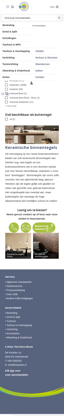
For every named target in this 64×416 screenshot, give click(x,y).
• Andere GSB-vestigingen (19, 298)
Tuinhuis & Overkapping (16, 51)
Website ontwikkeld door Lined (32, 407)
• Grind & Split (12, 317)
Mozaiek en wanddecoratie (41, 255)
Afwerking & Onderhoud (16, 70)
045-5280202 (15, 360)
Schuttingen (9, 38)
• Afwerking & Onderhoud (18, 337)
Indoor (39, 70)
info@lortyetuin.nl (17, 365)
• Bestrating (11, 313)
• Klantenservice (13, 286)
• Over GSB (11, 294)
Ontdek (39, 51)
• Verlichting (11, 329)
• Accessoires (12, 333)
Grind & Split (9, 31)
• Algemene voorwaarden (18, 282)
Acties (6, 77)
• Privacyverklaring (15, 290)
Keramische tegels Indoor (15, 255)
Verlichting (8, 57)
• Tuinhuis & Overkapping (18, 325)
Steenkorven (42, 64)
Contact (39, 77)
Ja (12, 119)
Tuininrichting (10, 64)
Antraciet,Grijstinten (21, 102)
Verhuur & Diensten (46, 57)
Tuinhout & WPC (11, 44)
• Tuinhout (10, 321)
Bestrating (8, 25)
